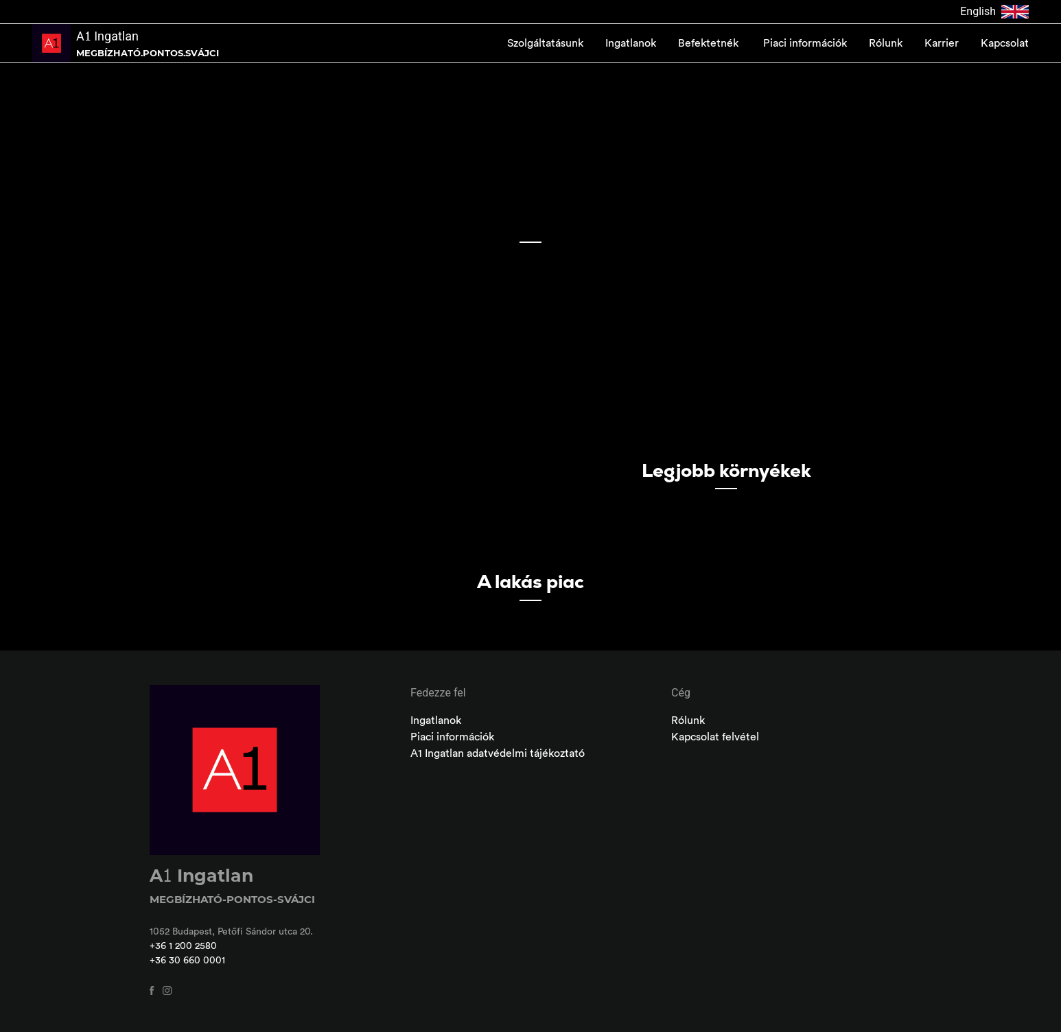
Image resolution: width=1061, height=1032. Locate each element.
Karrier (941, 43)
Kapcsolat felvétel (715, 736)
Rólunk (885, 43)
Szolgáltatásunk (545, 43)
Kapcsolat (1005, 43)
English (994, 12)
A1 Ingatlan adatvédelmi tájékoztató (497, 753)
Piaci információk (805, 43)
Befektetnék (709, 43)
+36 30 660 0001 (187, 960)
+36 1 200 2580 (183, 946)
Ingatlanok (630, 43)
